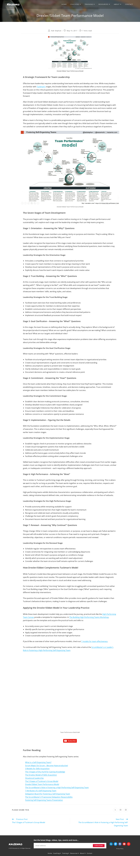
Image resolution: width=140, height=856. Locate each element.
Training (65, 853)
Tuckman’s (41, 86)
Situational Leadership (34, 778)
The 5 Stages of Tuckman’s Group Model (41, 781)
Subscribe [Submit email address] (98, 845)
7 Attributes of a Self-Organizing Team (40, 790)
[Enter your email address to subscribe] (70, 845)
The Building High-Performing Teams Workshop (89, 617)
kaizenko (15, 844)
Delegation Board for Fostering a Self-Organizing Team (47, 794)
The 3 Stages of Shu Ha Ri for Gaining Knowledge (45, 772)
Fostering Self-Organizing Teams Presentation (44, 800)
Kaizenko (13, 4)
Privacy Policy (119, 848)
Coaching (57, 853)
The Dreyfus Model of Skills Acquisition (41, 775)
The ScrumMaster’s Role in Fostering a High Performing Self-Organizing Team (57, 787)
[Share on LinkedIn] (126, 810)
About (83, 853)
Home (50, 853)
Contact (89, 853)
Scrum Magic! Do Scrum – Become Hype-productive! (46, 765)
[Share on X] (115, 810)
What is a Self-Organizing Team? (38, 762)
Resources (74, 853)
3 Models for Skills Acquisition (37, 768)
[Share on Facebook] (120, 810)
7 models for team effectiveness (94, 641)
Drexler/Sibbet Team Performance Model (42, 784)
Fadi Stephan (56, 31)
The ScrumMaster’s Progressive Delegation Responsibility (49, 797)
